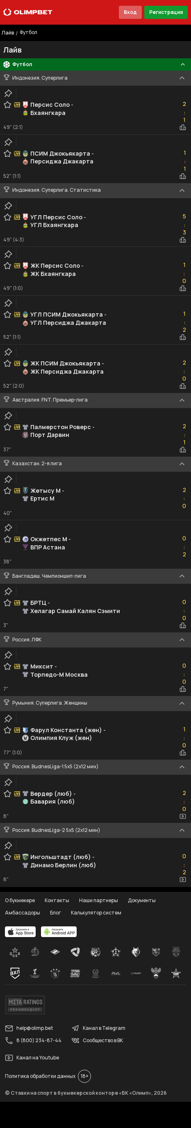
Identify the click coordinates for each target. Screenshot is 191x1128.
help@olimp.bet (29, 1028)
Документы (142, 900)
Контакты (57, 900)
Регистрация (166, 12)
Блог (55, 912)
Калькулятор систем (96, 912)
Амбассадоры (22, 912)
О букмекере (20, 900)
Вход (130, 12)
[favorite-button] (7, 105)
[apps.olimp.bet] (20, 931)
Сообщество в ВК (97, 1040)
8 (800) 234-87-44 (33, 1040)
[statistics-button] (183, 127)
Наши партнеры (98, 900)
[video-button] (183, 816)
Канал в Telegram (98, 1028)
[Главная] (27, 12)
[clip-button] (8, 93)
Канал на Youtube (32, 1057)
